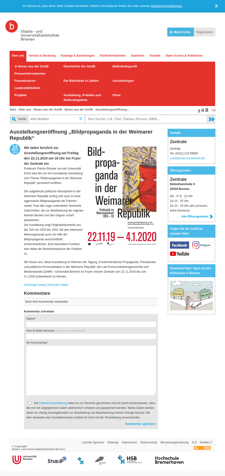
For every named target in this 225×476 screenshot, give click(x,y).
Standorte (137, 55)
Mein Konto (180, 32)
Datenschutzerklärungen (166, 6)
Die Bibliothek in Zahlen (81, 80)
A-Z (194, 442)
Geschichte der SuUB (79, 66)
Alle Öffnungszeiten (197, 216)
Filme (116, 95)
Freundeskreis (25, 80)
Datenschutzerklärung (53, 403)
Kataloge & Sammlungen (78, 55)
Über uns (18, 55)
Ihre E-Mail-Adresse (55, 330)
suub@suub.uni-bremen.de (187, 158)
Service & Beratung (42, 55)
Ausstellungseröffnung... (112, 109)
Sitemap (113, 442)
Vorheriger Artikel (35, 285)
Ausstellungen (123, 80)
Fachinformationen (113, 55)
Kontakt (155, 55)
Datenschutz (148, 442)
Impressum (129, 442)
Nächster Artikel (58, 285)
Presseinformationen (29, 73)
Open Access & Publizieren (184, 55)
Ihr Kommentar (36, 342)
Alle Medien (39, 119)
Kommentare (37, 293)
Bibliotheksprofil (124, 66)
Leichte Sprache (93, 442)
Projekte (20, 95)
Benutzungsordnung (175, 442)
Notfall (204, 442)
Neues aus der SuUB (33, 66)
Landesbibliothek (27, 88)
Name (30, 318)
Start (13, 109)
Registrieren (204, 32)
